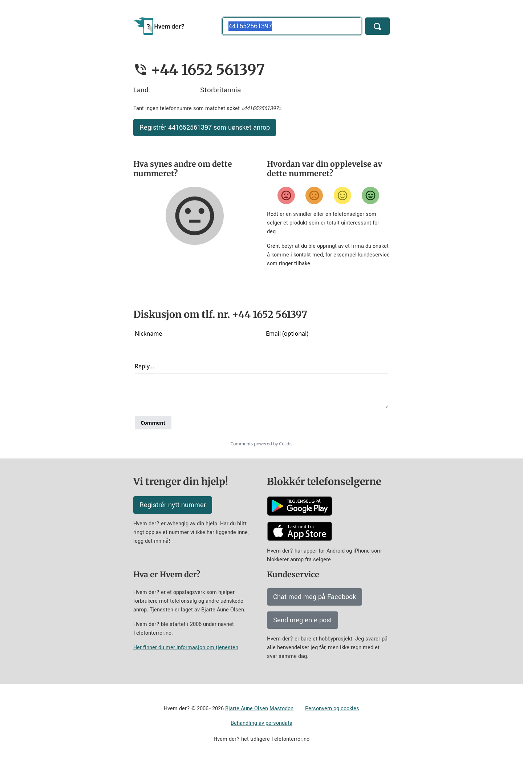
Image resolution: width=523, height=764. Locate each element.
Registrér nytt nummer (172, 505)
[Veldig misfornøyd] (286, 195)
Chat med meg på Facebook (314, 597)
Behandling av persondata (261, 723)
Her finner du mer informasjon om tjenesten (185, 647)
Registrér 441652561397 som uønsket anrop (204, 127)
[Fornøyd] (342, 195)
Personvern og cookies (332, 708)
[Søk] (377, 26)
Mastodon (281, 708)
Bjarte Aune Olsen (246, 708)
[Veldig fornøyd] (370, 195)
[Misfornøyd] (314, 195)
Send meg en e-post (302, 620)
